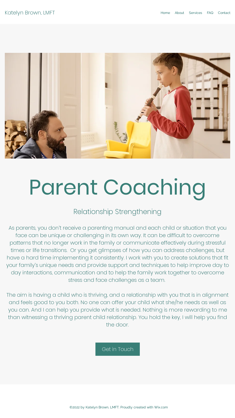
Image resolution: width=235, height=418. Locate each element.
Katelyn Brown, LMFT (30, 12)
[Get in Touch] (117, 349)
